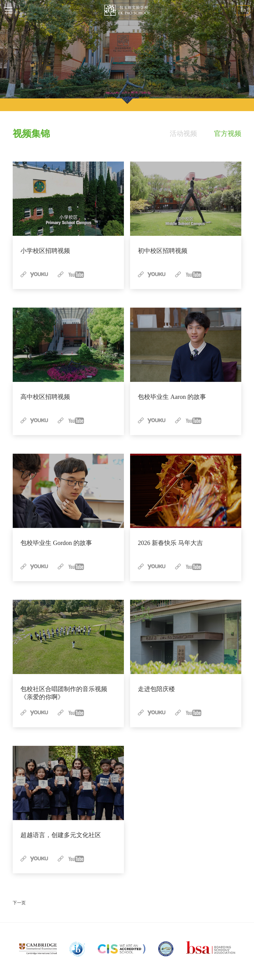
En (243, 10)
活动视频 (183, 133)
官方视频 (227, 133)
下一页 (19, 903)
